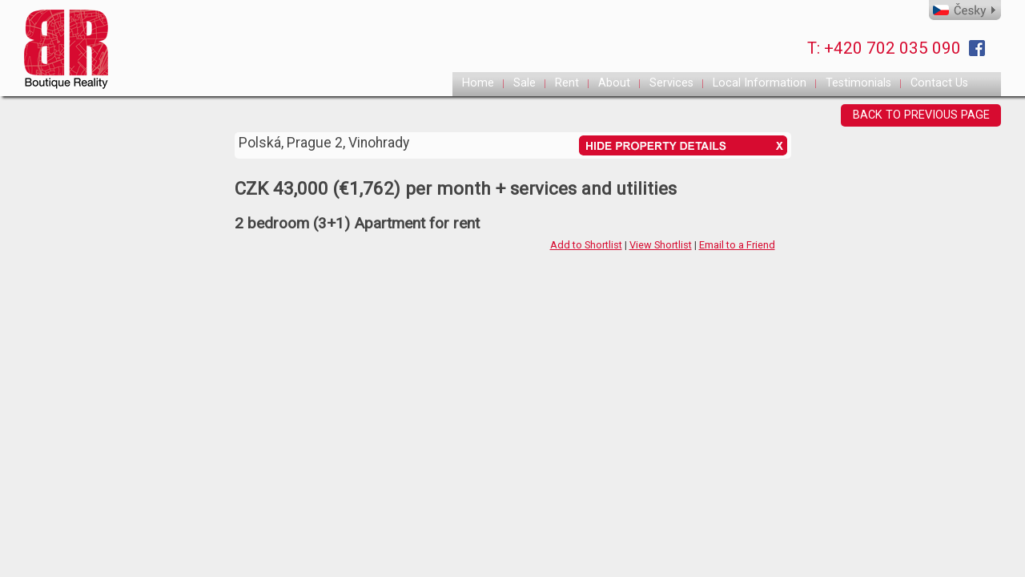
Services (671, 83)
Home (478, 83)
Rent (567, 83)
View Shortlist (660, 245)
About (614, 83)
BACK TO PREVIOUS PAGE (921, 115)
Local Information (759, 83)
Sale (524, 83)
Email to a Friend (737, 245)
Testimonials (858, 83)
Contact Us (939, 83)
